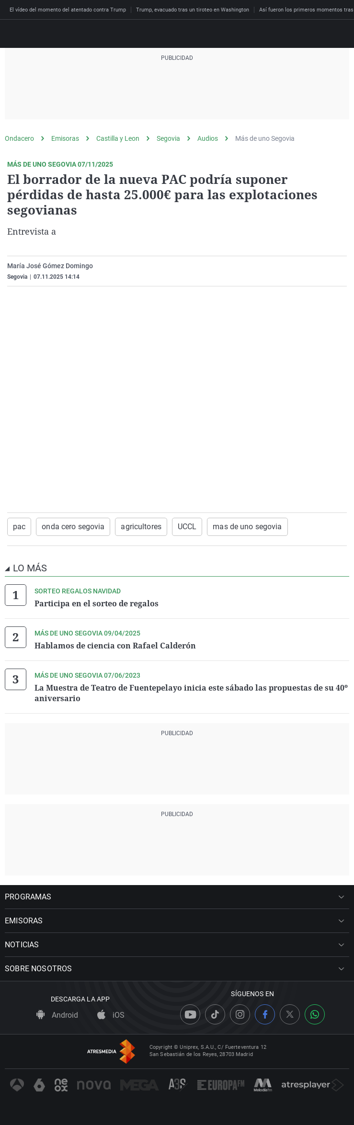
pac (19, 526)
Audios (207, 138)
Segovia (168, 138)
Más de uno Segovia (265, 138)
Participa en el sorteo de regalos (96, 603)
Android (57, 1015)
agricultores (141, 526)
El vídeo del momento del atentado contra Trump (68, 9)
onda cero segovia (73, 526)
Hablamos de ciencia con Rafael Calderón (115, 645)
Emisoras (65, 138)
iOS (111, 1015)
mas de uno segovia (247, 526)
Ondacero (19, 138)
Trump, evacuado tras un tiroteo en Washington (192, 9)
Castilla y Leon (117, 138)
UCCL (187, 526)
